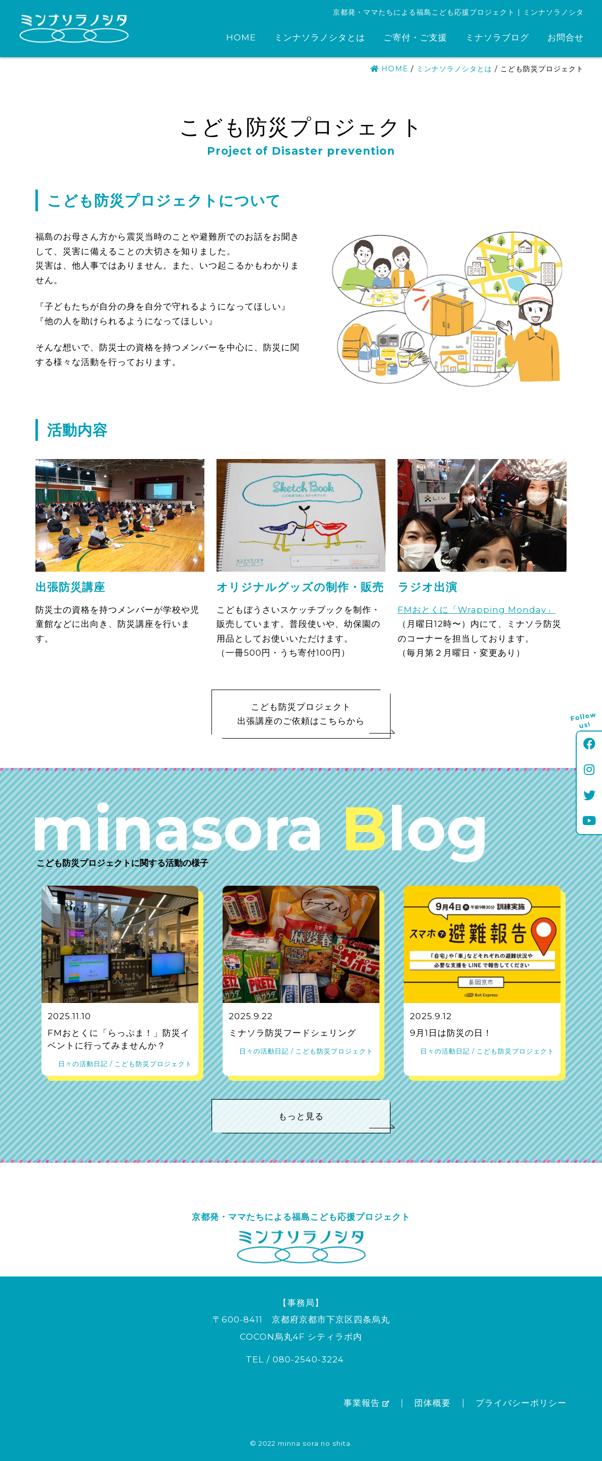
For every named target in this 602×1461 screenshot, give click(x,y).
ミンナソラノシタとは (319, 37)
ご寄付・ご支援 (415, 37)
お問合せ (565, 37)
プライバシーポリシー (521, 1403)
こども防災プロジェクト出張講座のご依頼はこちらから (313, 718)
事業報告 (366, 1403)
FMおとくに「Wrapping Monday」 (476, 610)
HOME (241, 37)
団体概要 (432, 1403)
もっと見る (334, 1120)
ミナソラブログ (497, 37)
